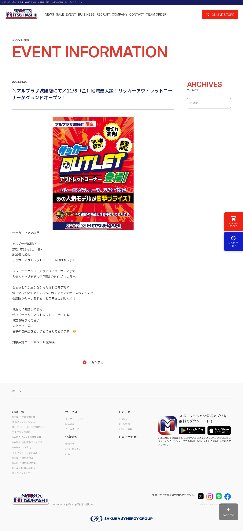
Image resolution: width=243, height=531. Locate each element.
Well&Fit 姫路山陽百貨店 (25, 463)
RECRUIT (103, 14)
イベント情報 (125, 429)
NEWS (49, 14)
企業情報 (69, 444)
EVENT (71, 14)
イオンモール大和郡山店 (24, 452)
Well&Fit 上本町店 (21, 447)
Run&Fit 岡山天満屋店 (23, 468)
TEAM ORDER (156, 14)
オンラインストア (21, 473)
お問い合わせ (127, 437)
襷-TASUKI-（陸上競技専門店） (28, 427)
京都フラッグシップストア (25, 422)
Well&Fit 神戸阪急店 (22, 458)
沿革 (67, 454)
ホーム (16, 391)
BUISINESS (86, 14)
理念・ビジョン (73, 449)
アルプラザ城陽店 (21, 432)
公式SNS (70, 424)
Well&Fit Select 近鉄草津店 (26, 437)
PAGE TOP (228, 512)
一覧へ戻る (93, 362)
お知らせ (122, 418)
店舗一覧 (18, 412)
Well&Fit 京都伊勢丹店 (23, 417)
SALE (60, 14)
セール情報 (124, 424)
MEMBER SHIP (233, 241)
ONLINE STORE (220, 15)
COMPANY (119, 14)
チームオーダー (73, 429)
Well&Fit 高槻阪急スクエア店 (27, 442)
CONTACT (136, 14)
